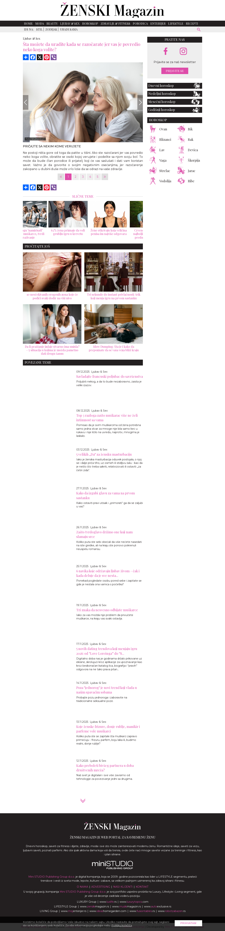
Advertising (100, 886)
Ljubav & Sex (70, 23)
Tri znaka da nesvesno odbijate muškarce (107, 610)
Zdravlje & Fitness (115, 23)
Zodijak (51, 29)
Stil (39, 29)
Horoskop (90, 23)
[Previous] (25, 102)
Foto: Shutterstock (35, 138)
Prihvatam (188, 923)
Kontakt (142, 886)
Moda (39, 23)
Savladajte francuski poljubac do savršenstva (109, 376)
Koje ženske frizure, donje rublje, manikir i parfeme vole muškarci (108, 728)
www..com (134, 901)
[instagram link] (183, 51)
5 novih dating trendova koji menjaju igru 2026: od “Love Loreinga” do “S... (106, 651)
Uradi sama (69, 29)
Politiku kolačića (121, 925)
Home (28, 23)
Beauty (52, 23)
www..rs (108, 901)
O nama (82, 886)
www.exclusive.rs (157, 906)
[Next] (140, 102)
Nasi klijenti (123, 886)
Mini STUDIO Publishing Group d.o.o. (51, 876)
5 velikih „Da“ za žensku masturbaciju (104, 454)
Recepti (192, 23)
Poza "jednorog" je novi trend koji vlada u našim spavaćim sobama (106, 689)
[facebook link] (165, 52)
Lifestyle (175, 23)
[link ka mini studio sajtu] (112, 868)
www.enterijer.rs (73, 911)
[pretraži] (198, 30)
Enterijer (158, 23)
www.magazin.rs (94, 906)
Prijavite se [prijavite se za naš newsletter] (175, 71)
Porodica (140, 23)
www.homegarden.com (107, 911)
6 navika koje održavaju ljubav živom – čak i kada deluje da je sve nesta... (108, 573)
